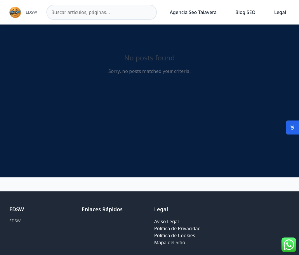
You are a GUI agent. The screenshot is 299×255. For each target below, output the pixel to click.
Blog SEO (245, 12)
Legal (280, 12)
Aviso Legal (166, 221)
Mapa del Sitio (169, 242)
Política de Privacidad (177, 228)
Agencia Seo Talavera (193, 12)
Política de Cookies (174, 235)
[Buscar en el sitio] (101, 12)
